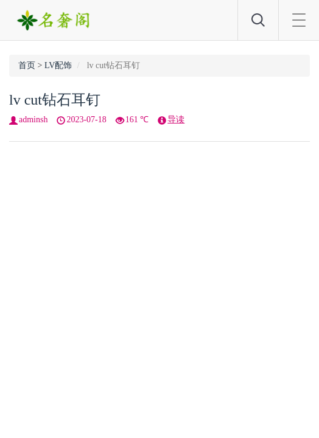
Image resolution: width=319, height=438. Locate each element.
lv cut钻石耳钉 (54, 100)
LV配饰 (58, 65)
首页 (26, 65)
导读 (175, 119)
